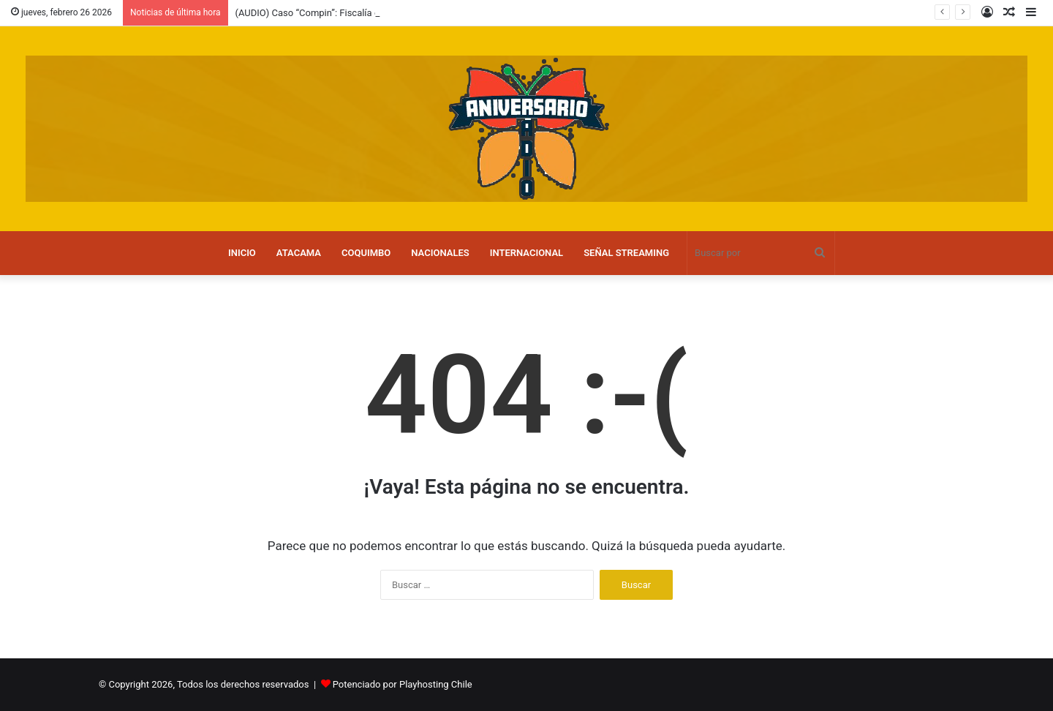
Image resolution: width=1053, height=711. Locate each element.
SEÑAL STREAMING (626, 252)
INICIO (242, 252)
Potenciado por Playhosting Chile (402, 684)
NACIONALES (440, 252)
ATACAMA (298, 252)
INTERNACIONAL (526, 252)
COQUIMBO (365, 252)
